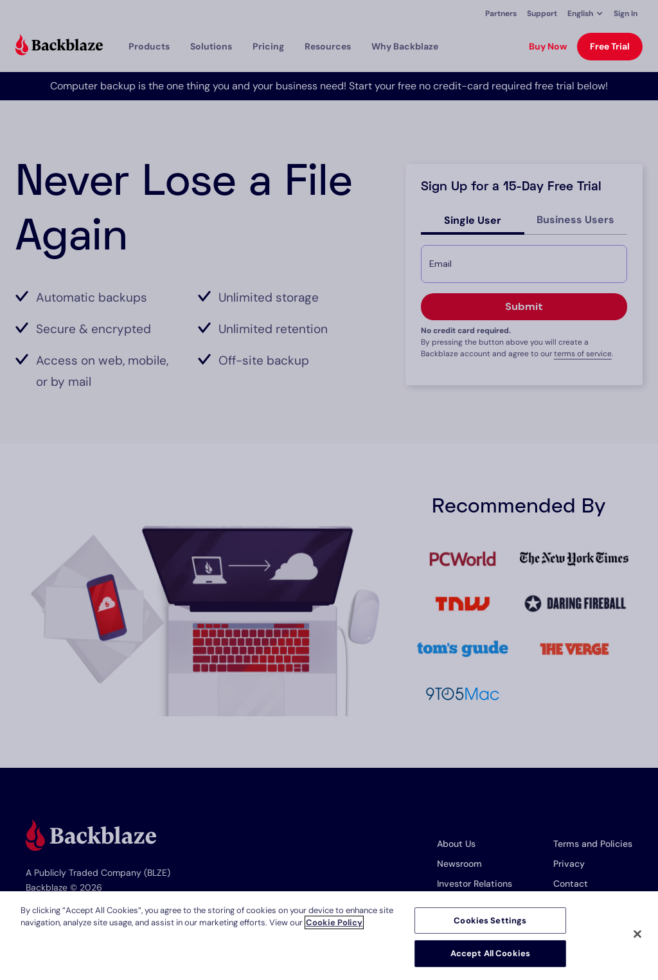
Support (542, 13)
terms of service (583, 354)
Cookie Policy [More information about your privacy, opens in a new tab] (334, 922)
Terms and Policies (592, 843)
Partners (501, 13)
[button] (585, 13)
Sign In (625, 13)
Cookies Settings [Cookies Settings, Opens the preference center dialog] (490, 920)
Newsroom (459, 863)
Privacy (569, 863)
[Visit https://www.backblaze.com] (59, 46)
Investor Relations (474, 883)
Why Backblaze (404, 46)
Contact (570, 883)
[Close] (637, 934)
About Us (456, 843)
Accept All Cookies (490, 953)
